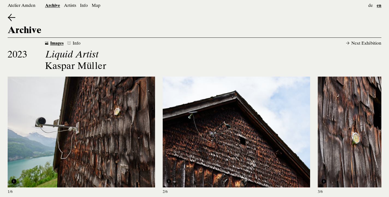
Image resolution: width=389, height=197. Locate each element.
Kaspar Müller (75, 67)
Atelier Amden (21, 6)
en (379, 6)
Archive (52, 6)
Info (84, 6)
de (370, 6)
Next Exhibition (363, 44)
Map (96, 6)
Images (54, 44)
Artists (70, 6)
